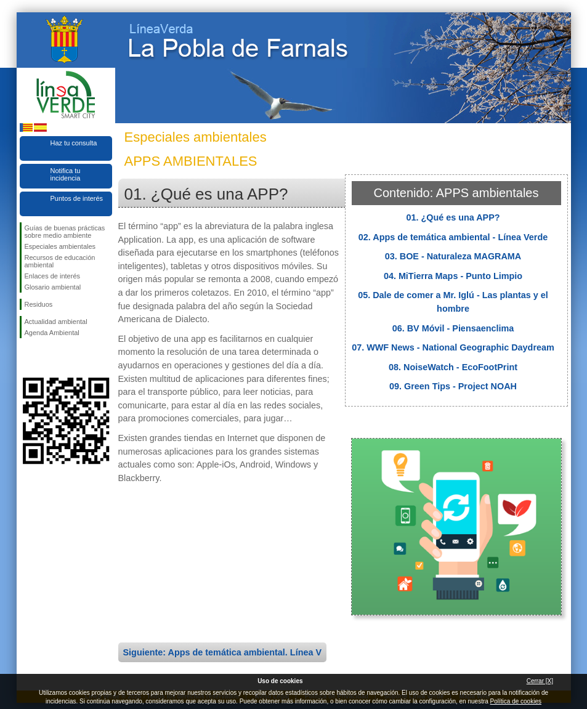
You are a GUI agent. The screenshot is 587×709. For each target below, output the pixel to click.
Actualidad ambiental (56, 321)
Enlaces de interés (53, 276)
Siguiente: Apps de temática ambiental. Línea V (222, 652)
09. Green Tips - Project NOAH (453, 386)
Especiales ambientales (60, 246)
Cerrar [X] (540, 681)
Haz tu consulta (74, 143)
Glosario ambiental (53, 287)
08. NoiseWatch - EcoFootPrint (453, 367)
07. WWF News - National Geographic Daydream (453, 347)
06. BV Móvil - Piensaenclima (453, 328)
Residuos (39, 304)
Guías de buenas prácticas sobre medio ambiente (65, 231)
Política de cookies (515, 701)
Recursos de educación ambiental (60, 261)
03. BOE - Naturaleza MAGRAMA (453, 256)
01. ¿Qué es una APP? (453, 217)
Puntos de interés (77, 198)
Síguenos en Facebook (27, 357)
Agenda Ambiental (52, 332)
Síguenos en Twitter (47, 357)
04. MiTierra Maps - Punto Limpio (453, 276)
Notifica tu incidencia (66, 174)
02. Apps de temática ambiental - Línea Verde (453, 237)
